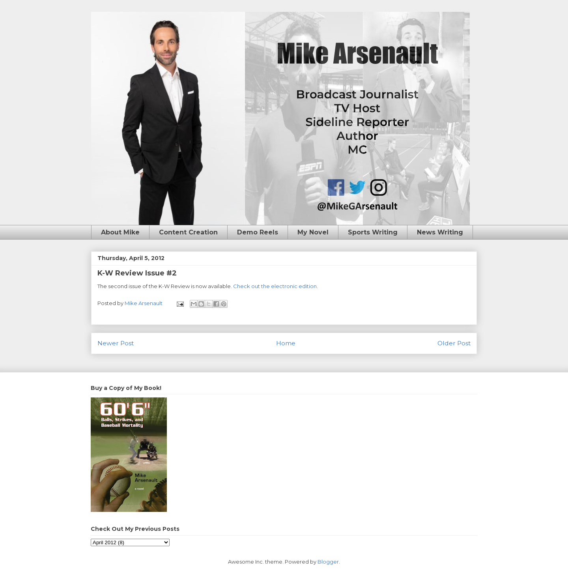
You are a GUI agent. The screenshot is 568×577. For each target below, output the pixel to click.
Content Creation (188, 232)
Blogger (328, 561)
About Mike (120, 232)
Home (285, 343)
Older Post (454, 343)
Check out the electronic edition (275, 286)
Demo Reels (257, 232)
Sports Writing (373, 232)
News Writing (440, 232)
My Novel (313, 232)
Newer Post (115, 343)
